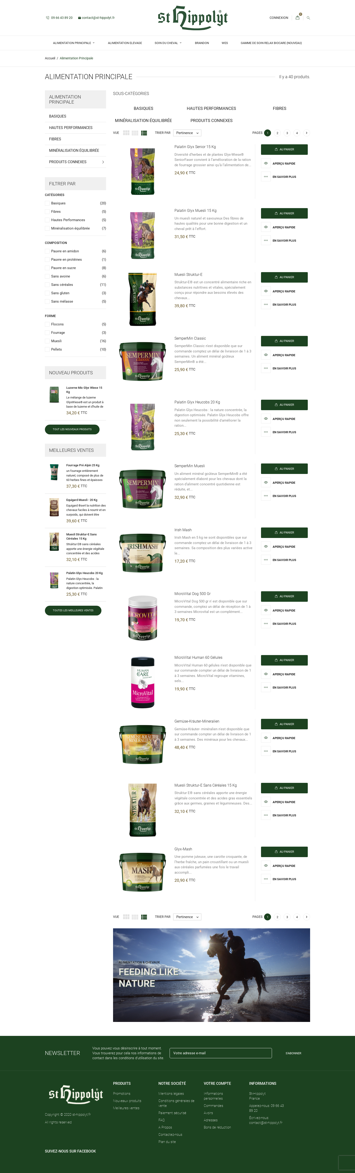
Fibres (55, 139)
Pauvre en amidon (78, 251)
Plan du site (167, 1141)
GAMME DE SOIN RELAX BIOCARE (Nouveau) (271, 43)
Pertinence (188, 133)
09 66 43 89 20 (59, 18)
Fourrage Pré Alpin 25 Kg (82, 465)
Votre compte (217, 1083)
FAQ (161, 1120)
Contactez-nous (170, 1134)
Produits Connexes (68, 162)
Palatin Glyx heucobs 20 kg (84, 573)
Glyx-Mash (183, 849)
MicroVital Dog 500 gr (192, 594)
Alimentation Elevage (125, 43)
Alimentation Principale (72, 43)
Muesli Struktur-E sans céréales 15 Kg (205, 785)
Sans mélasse (78, 301)
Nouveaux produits (127, 1101)
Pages (257, 133)
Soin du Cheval (167, 43)
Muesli (78, 341)
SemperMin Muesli (189, 466)
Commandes (213, 1105)
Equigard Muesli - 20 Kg (81, 499)
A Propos (165, 1127)
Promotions (121, 1093)
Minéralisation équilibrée (74, 150)
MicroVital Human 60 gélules (198, 657)
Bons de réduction (217, 1127)
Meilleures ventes (126, 1108)
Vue (116, 133)
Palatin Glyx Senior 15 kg (195, 147)
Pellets (78, 349)
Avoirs (208, 1113)
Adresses (211, 1120)
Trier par (163, 133)
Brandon (202, 43)
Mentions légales (171, 1093)
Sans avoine (78, 276)
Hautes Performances (71, 127)
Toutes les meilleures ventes (73, 610)
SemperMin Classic (190, 338)
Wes (225, 43)
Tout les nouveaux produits (72, 429)
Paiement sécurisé (172, 1113)
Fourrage (78, 332)
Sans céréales (78, 284)
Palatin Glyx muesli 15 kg (195, 210)
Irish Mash (183, 530)
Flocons (78, 324)
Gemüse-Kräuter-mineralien (196, 721)
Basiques (57, 116)
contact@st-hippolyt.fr (96, 18)
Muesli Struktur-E (188, 274)
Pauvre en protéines (78, 259)
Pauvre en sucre (78, 268)
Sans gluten (78, 293)
